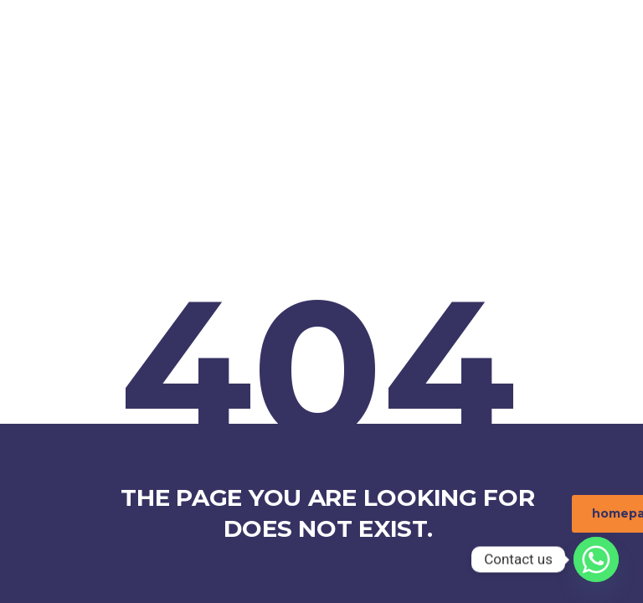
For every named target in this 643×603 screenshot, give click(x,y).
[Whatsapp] (596, 559)
